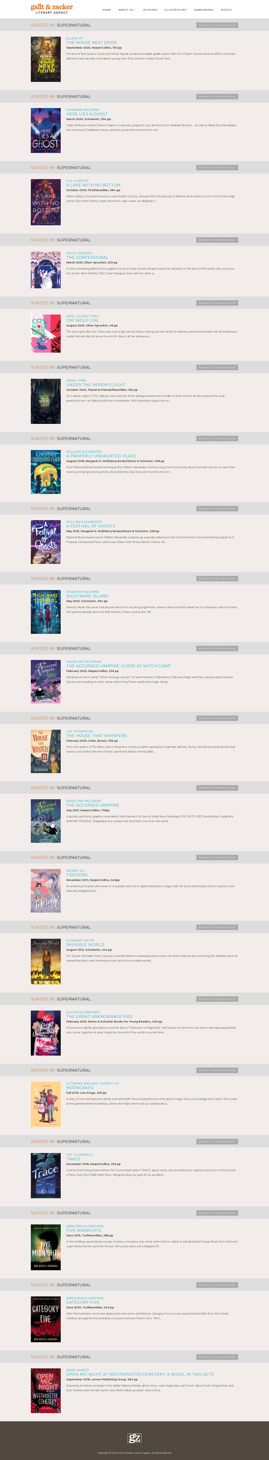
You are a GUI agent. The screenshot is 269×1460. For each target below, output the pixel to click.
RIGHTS (226, 9)
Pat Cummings (79, 1155)
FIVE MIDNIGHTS (83, 1230)
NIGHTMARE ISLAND (87, 596)
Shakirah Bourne (82, 110)
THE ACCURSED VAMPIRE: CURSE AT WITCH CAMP (118, 666)
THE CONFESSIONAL (87, 257)
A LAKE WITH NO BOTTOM (93, 185)
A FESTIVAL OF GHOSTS (90, 526)
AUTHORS (150, 9)
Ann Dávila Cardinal (85, 1226)
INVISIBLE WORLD (85, 944)
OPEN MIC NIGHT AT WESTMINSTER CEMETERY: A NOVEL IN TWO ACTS (140, 1374)
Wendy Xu (75, 871)
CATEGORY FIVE (83, 1302)
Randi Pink (76, 380)
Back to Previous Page (215, 25)
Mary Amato (77, 1370)
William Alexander (84, 452)
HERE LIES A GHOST (87, 114)
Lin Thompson (79, 731)
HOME (107, 9)
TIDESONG (77, 875)
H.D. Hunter (77, 181)
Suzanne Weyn (80, 940)
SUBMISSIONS (204, 9)
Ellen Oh (74, 38)
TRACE (73, 1159)
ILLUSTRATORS (175, 9)
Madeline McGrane (84, 662)
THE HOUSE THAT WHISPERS (96, 735)
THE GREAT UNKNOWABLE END (99, 1016)
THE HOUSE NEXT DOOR (91, 42)
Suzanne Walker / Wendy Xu (92, 1083)
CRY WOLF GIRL (82, 320)
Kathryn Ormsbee (83, 1012)
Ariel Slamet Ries (82, 316)
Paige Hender (79, 253)
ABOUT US (126, 9)
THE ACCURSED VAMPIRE (92, 805)
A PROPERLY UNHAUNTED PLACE (101, 456)
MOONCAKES (80, 1088)
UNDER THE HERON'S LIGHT (95, 385)
